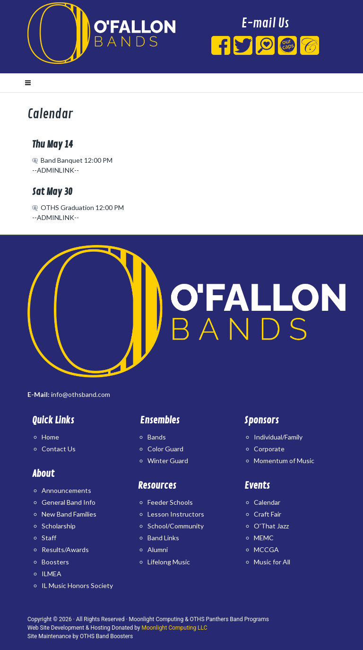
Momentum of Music (284, 461)
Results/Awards (65, 549)
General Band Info (68, 502)
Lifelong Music (168, 562)
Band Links (163, 538)
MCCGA (266, 549)
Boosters (55, 562)
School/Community (175, 526)
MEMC (264, 538)
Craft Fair (267, 514)
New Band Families (69, 514)
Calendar (267, 502)
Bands (156, 437)
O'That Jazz (271, 526)
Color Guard (165, 449)
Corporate (269, 449)
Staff (49, 538)
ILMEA (51, 574)
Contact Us (59, 449)
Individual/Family (278, 437)
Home (50, 437)
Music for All (272, 562)
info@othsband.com (80, 394)
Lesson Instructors (175, 514)
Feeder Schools (170, 502)
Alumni (157, 549)
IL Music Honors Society (77, 585)
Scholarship (59, 526)
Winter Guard (167, 461)
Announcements (66, 490)
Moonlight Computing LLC (174, 627)
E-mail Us (265, 23)
